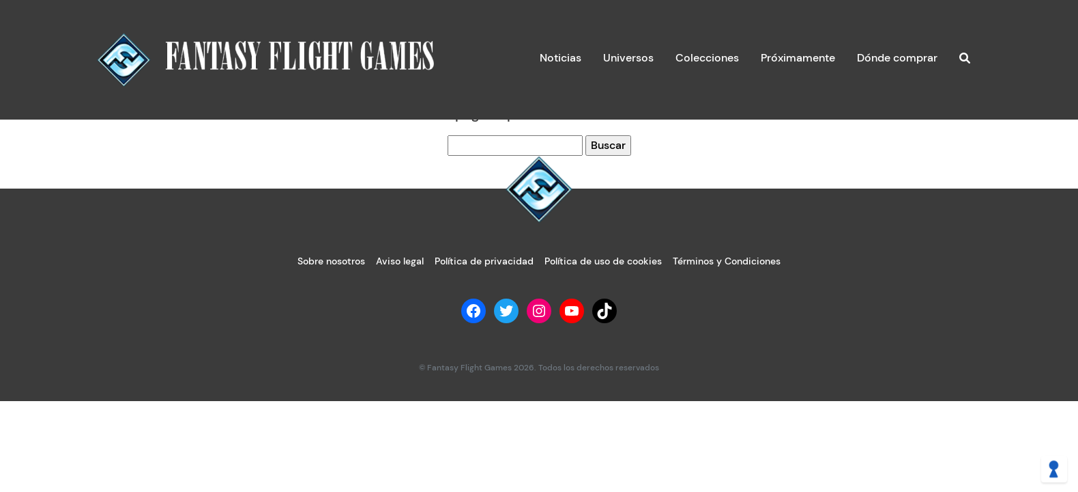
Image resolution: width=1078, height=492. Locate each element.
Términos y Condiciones (727, 261)
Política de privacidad (484, 261)
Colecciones (707, 58)
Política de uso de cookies (603, 261)
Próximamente (798, 58)
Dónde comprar (897, 58)
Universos (628, 58)
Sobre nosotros (331, 261)
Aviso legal (400, 261)
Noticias (560, 58)
